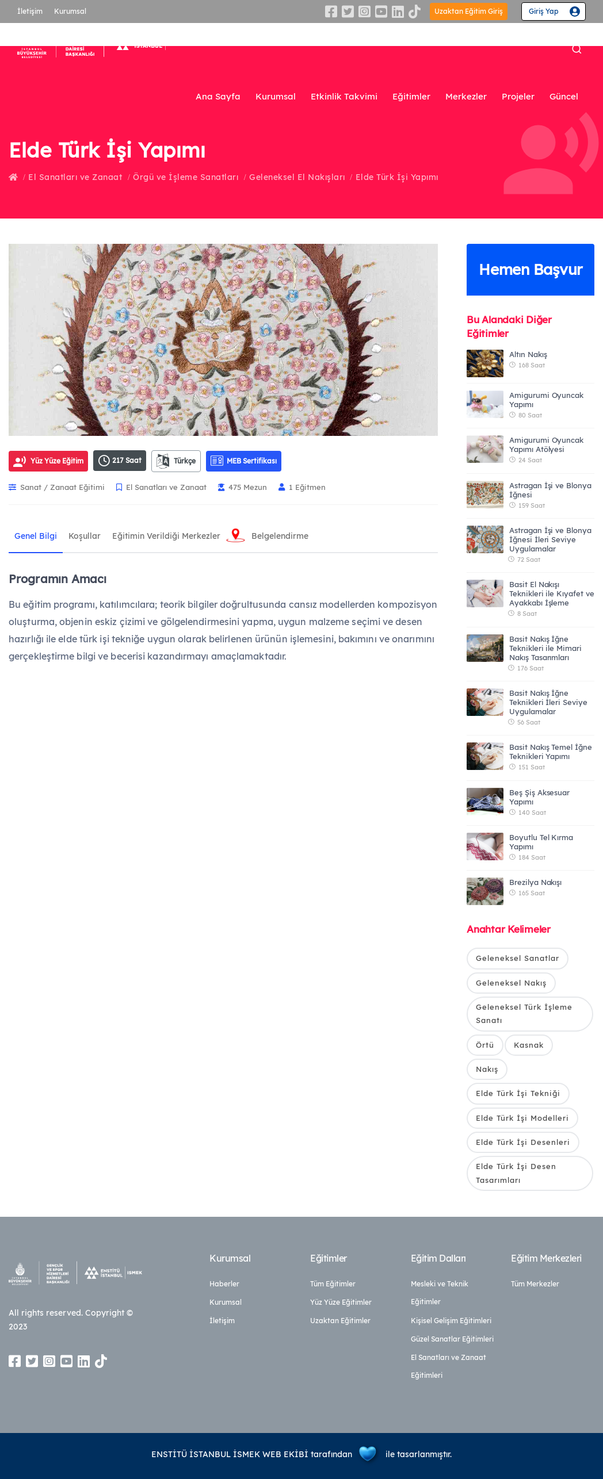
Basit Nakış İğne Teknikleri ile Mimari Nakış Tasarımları (545, 648)
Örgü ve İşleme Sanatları (185, 177)
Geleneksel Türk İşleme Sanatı (524, 1013)
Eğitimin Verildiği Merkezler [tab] (166, 536)
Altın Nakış (528, 354)
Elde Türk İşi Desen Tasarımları (516, 1173)
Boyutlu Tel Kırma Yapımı (541, 842)
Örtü (485, 1044)
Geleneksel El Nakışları (297, 177)
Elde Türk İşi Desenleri (523, 1142)
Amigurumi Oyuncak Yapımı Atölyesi (546, 444)
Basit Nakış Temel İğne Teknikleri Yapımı (550, 751)
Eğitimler (411, 96)
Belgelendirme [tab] (279, 536)
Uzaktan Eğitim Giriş (468, 11)
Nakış (487, 1069)
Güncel (563, 96)
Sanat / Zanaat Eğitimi (57, 487)
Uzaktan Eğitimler (340, 1320)
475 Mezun (242, 487)
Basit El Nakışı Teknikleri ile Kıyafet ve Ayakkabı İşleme (551, 593)
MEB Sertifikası (244, 460)
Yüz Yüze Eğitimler (341, 1302)
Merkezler (466, 96)
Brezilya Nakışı (535, 882)
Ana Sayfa (218, 96)
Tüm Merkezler (535, 1283)
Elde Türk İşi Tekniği (518, 1093)
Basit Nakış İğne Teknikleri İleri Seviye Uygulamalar (548, 702)
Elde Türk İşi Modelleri (522, 1117)
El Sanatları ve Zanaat (75, 177)
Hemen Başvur (530, 269)
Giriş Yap (544, 11)
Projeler (518, 96)
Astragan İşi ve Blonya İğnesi (550, 490)
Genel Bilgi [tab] (35, 536)
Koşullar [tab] (84, 536)
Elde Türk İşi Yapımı (397, 177)
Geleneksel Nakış (511, 982)
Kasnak (529, 1044)
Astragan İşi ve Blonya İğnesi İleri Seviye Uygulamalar (550, 539)
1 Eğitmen (302, 487)
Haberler (224, 1283)
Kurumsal (70, 11)
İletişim (30, 11)
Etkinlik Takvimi (344, 96)
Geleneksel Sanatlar (517, 958)
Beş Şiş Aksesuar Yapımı (539, 797)
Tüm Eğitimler (333, 1283)
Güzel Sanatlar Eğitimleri (452, 1339)
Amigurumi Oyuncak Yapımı (546, 399)
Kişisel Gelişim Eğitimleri (451, 1320)
